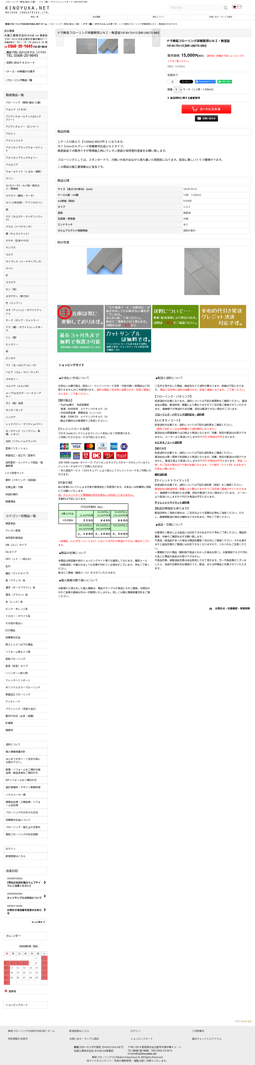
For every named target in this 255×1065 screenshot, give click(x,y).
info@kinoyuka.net (145, 1053)
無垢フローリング (84, 1047)
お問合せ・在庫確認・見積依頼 (232, 647)
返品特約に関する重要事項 (183, 100)
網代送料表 (161, 513)
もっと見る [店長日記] (38, 924)
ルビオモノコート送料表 (168, 481)
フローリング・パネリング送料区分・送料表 (179, 453)
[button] (60, 93)
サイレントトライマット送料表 (172, 541)
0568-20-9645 (141, 1050)
